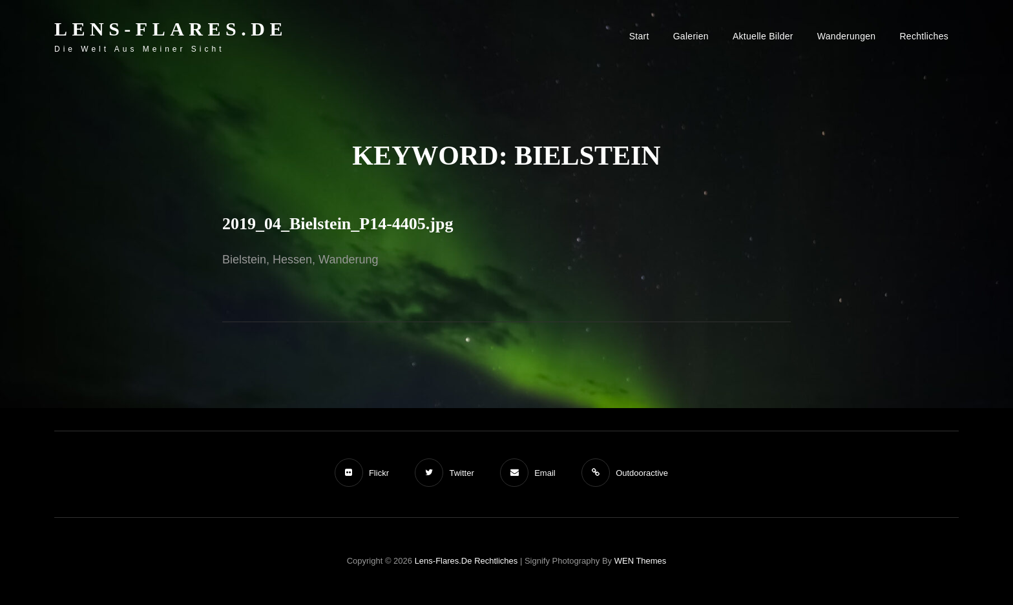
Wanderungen (846, 36)
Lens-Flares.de (170, 28)
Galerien (691, 36)
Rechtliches (923, 36)
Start (639, 36)
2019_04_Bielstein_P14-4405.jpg (338, 223)
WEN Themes (640, 561)
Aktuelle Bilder (763, 36)
